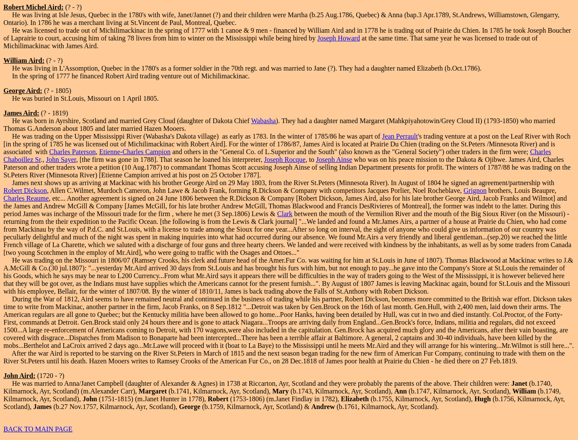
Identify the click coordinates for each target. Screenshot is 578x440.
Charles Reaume (26, 198)
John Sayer (61, 159)
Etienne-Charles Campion (135, 151)
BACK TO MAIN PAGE (37, 429)
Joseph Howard (338, 38)
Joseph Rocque (284, 159)
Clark (285, 213)
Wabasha (263, 120)
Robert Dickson (25, 190)
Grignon (474, 190)
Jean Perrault (400, 136)
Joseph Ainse (334, 159)
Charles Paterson (72, 151)
